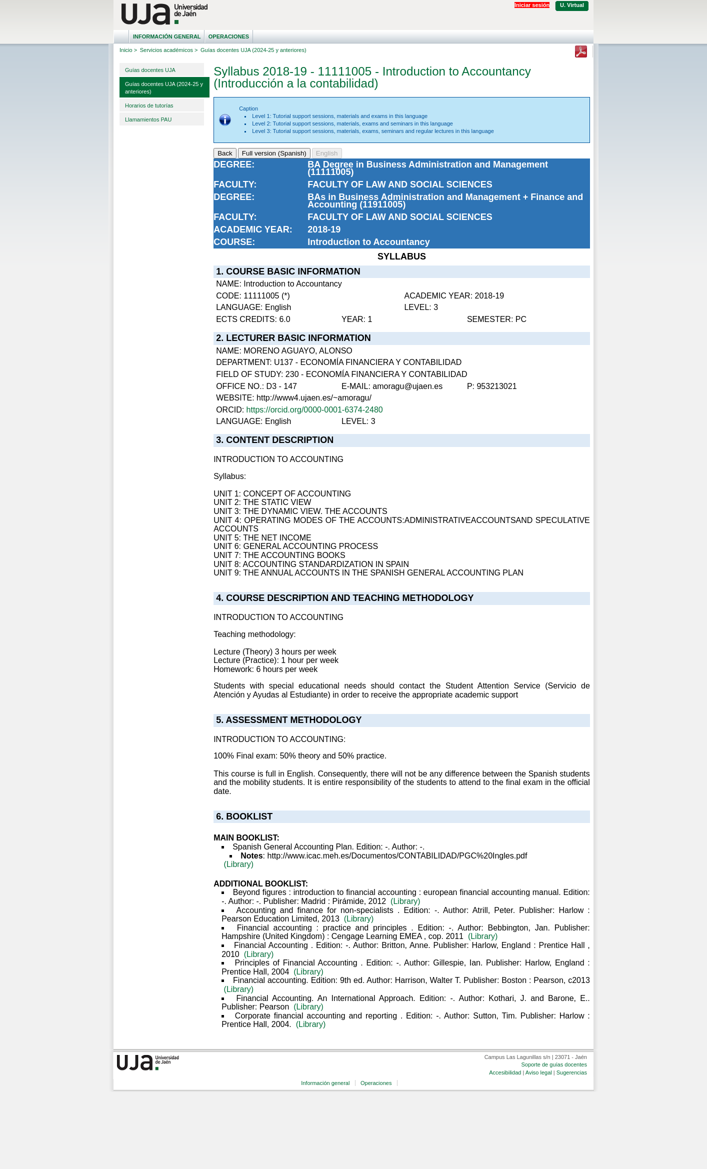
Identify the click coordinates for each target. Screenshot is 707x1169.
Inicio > (128, 50)
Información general (167, 37)
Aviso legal (539, 1073)
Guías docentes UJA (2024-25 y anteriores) (164, 87)
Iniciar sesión (532, 5)
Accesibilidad (505, 1073)
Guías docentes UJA (150, 70)
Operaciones (228, 37)
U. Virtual (572, 5)
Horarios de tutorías (149, 105)
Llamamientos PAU (148, 119)
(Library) (239, 864)
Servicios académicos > (169, 50)
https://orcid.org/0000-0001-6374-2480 (314, 410)
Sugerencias (571, 1073)
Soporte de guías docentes (553, 1065)
